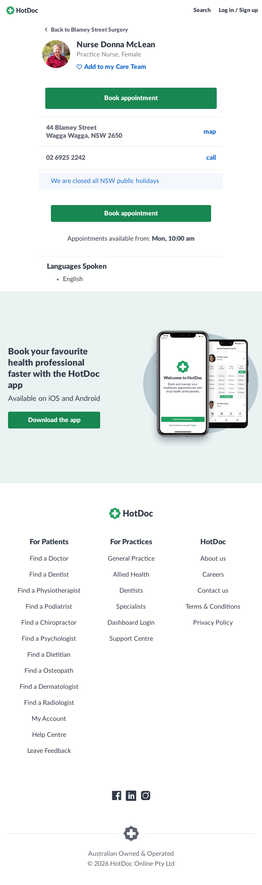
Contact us (213, 590)
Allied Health (131, 574)
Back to (86, 30)
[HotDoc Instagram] (145, 795)
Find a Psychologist (49, 639)
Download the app (54, 420)
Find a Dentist (49, 574)
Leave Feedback (49, 751)
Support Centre (131, 639)
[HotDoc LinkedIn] (131, 795)
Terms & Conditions (212, 606)
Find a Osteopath (48, 671)
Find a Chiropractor (49, 623)
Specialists (131, 606)
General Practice (131, 558)
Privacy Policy (213, 623)
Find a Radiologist (49, 703)
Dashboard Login (131, 623)
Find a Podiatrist (49, 606)
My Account (49, 719)
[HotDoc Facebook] (116, 795)
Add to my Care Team (111, 67)
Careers (213, 574)
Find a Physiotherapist (49, 590)
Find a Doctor (49, 558)
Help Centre (49, 735)
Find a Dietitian (49, 655)
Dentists (131, 590)
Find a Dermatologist (49, 687)
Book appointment (131, 98)
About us (213, 558)
